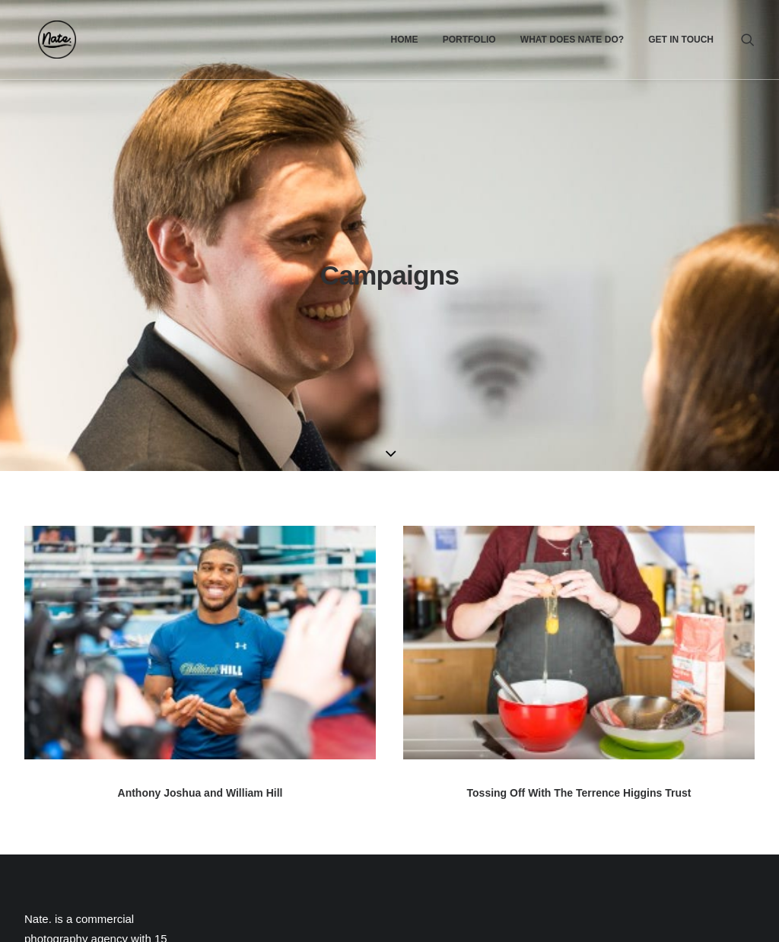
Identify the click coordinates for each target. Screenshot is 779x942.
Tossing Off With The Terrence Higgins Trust (579, 596)
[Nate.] (43, 40)
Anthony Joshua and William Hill (200, 596)
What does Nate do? (572, 39)
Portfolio (469, 39)
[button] (748, 39)
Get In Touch (681, 39)
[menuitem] (404, 39)
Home (404, 39)
